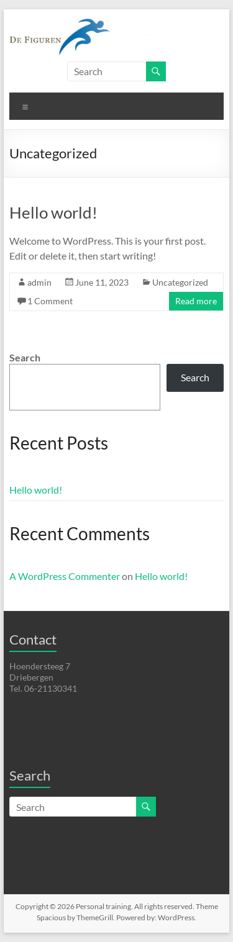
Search (24, 357)
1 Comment (50, 301)
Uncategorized (180, 282)
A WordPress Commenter (64, 576)
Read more (196, 301)
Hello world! (53, 212)
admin (39, 282)
